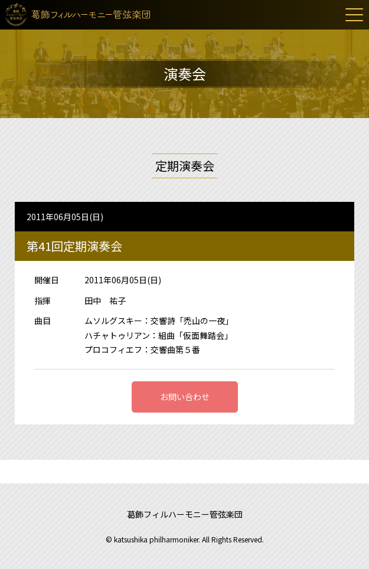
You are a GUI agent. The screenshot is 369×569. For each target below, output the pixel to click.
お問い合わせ (185, 397)
